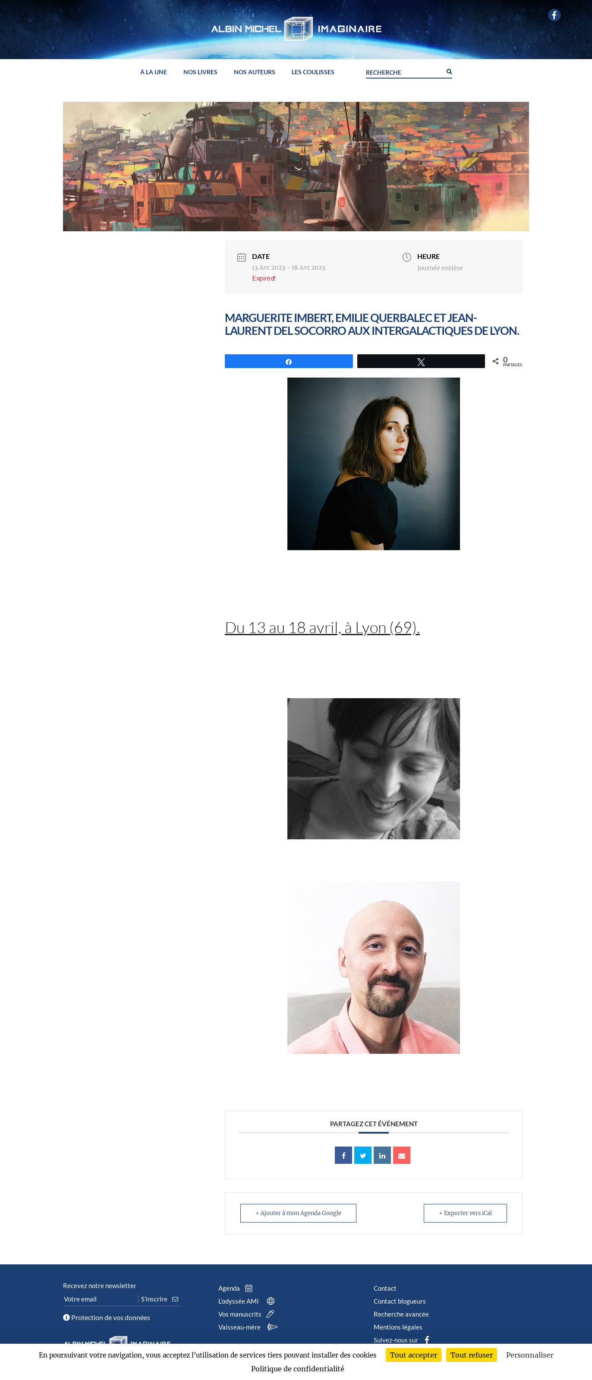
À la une (153, 72)
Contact (385, 1288)
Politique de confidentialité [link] (297, 1368)
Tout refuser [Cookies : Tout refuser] (471, 1355)
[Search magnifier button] (448, 70)
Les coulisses (313, 72)
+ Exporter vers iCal (465, 1213)
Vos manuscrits (248, 1314)
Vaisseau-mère (249, 1327)
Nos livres (200, 72)
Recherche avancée (401, 1314)
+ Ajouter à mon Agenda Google (298, 1213)
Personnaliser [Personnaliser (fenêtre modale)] (529, 1355)
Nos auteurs (254, 72)
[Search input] (403, 71)
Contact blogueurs (400, 1301)
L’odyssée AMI (248, 1301)
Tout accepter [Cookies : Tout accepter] (413, 1355)
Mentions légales (398, 1327)
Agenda (237, 1288)
